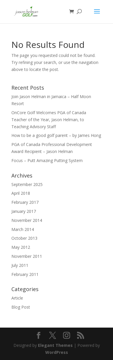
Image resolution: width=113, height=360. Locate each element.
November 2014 (26, 220)
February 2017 (25, 202)
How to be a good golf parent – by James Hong (56, 135)
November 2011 (26, 256)
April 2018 (20, 193)
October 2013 (24, 238)
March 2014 (22, 229)
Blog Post (20, 307)
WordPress (56, 352)
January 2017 (23, 211)
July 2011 (19, 265)
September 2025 (27, 184)
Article (17, 298)
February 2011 (25, 274)
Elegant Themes (55, 345)
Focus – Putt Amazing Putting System (47, 160)
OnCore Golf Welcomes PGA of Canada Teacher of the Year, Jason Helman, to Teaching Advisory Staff (48, 119)
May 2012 (20, 247)
